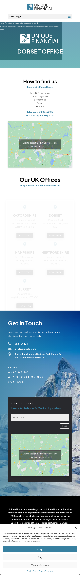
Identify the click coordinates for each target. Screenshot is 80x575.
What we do (18, 372)
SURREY (24, 290)
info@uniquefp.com (25, 349)
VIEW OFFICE (25, 236)
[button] (75, 527)
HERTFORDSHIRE (55, 253)
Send (64, 426)
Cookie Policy (32, 571)
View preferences (40, 564)
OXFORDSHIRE (24, 216)
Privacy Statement (46, 571)
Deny (40, 557)
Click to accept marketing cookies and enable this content (40, 144)
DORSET (55, 216)
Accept (40, 549)
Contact (16, 381)
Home (12, 367)
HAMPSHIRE (24, 253)
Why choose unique (26, 377)
